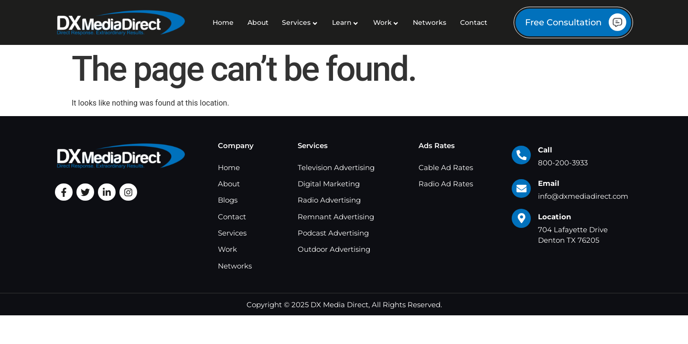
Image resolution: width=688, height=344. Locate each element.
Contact (473, 22)
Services (300, 22)
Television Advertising (336, 167)
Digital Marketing (329, 183)
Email (548, 183)
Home (223, 22)
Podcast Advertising (333, 232)
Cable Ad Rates (446, 167)
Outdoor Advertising (334, 249)
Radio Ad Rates (446, 183)
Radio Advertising (329, 199)
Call (545, 149)
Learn (345, 22)
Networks (429, 22)
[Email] (521, 188)
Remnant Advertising (336, 216)
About (258, 22)
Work (386, 22)
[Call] (521, 155)
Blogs (227, 199)
